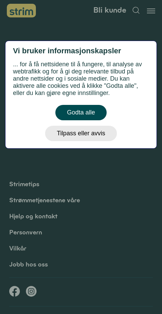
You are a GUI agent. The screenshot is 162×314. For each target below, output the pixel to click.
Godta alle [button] (81, 112)
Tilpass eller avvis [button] (81, 133)
